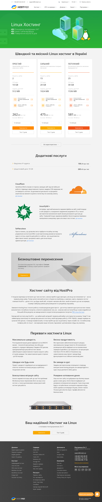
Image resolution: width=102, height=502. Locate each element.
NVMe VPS (36, 450)
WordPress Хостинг (17, 473)
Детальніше (18, 196)
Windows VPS (37, 459)
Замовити (23, 128)
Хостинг (38, 7)
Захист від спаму (38, 482)
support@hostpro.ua (80, 453)
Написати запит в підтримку (81, 462)
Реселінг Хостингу (17, 477)
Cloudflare (36, 484)
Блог (58, 452)
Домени (64, 7)
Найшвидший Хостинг (18, 463)
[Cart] (59, 2)
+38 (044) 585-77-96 (81, 460)
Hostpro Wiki (60, 454)
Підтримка (84, 7)
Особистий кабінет (62, 473)
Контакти (59, 465)
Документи (60, 468)
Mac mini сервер (38, 469)
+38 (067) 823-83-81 (81, 456)
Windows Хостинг (17, 470)
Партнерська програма (63, 475)
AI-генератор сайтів (39, 480)
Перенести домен (17, 452)
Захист (73, 7)
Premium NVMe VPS (38, 454)
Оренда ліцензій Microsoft (40, 487)
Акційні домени (16, 454)
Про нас (59, 463)
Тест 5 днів (23, 132)
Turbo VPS (36, 457)
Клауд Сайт (15, 475)
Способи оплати (62, 470)
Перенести (24, 275)
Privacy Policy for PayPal (64, 477)
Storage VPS (36, 461)
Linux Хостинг (15, 465)
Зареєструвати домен (18, 450)
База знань (60, 457)
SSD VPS (35, 452)
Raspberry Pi (36, 466)
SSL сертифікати (38, 477)
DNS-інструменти (62, 450)
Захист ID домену (17, 457)
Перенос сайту (37, 475)
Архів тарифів (37, 489)
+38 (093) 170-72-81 (81, 458)
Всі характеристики (50, 144)
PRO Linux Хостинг (78, 312)
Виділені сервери (38, 464)
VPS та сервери (50, 7)
